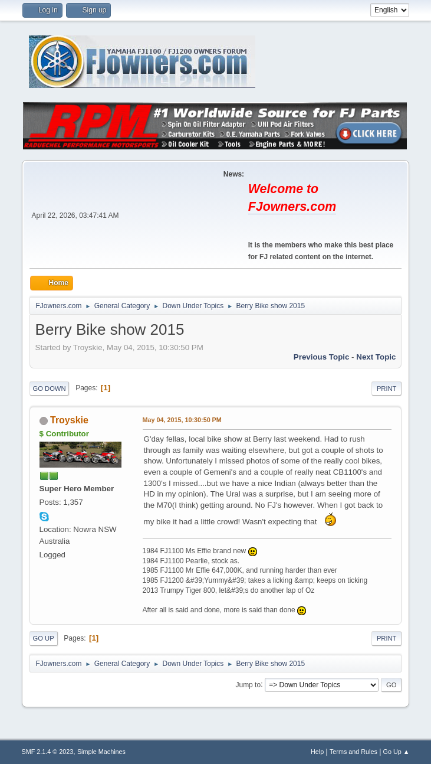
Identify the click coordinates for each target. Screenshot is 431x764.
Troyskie (69, 420)
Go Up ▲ (396, 751)
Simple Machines (101, 751)
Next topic (376, 356)
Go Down (49, 388)
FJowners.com (292, 207)
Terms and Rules (353, 751)
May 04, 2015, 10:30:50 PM (182, 419)
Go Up (43, 638)
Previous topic (322, 356)
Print (387, 388)
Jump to (248, 684)
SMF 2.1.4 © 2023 (48, 751)
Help (317, 751)
